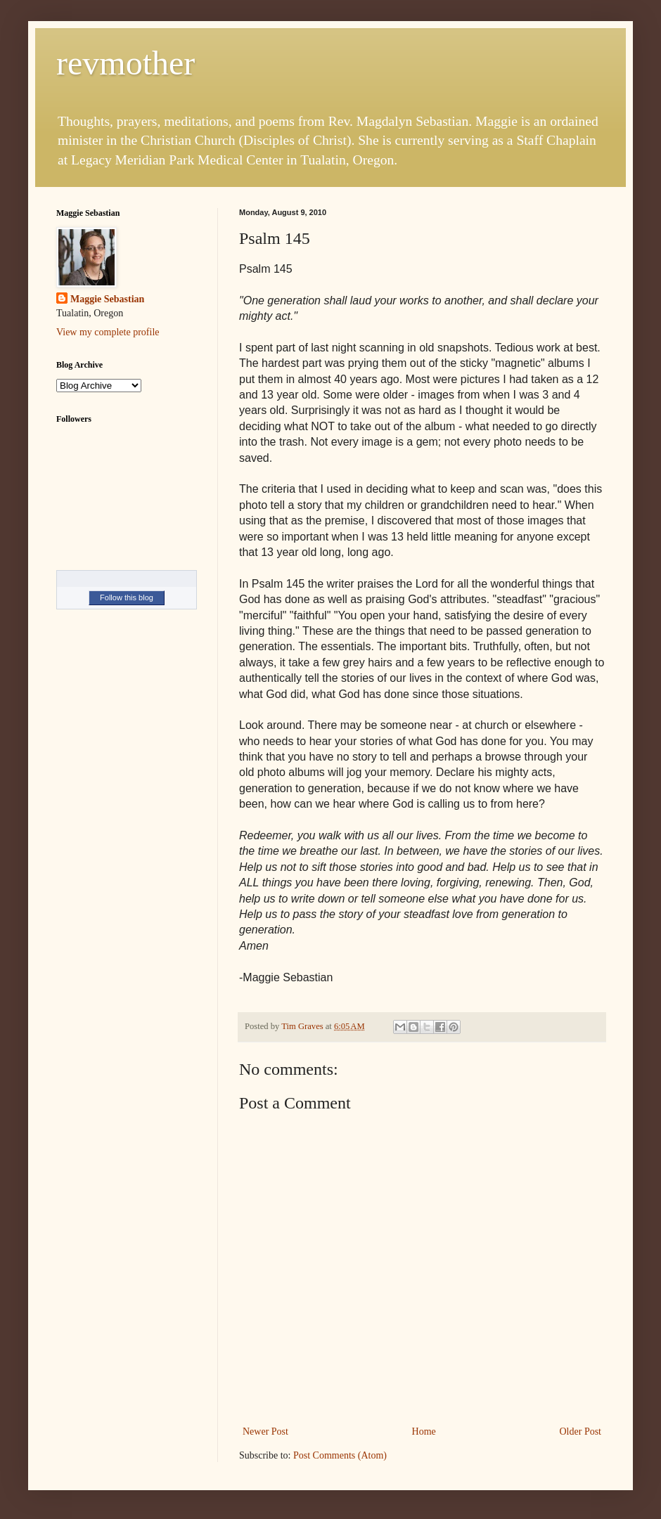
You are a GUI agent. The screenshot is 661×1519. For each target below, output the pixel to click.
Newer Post (265, 1431)
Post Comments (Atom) (340, 1455)
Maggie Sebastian (107, 299)
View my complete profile (108, 332)
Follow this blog (126, 597)
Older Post (581, 1431)
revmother (125, 63)
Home (424, 1431)
